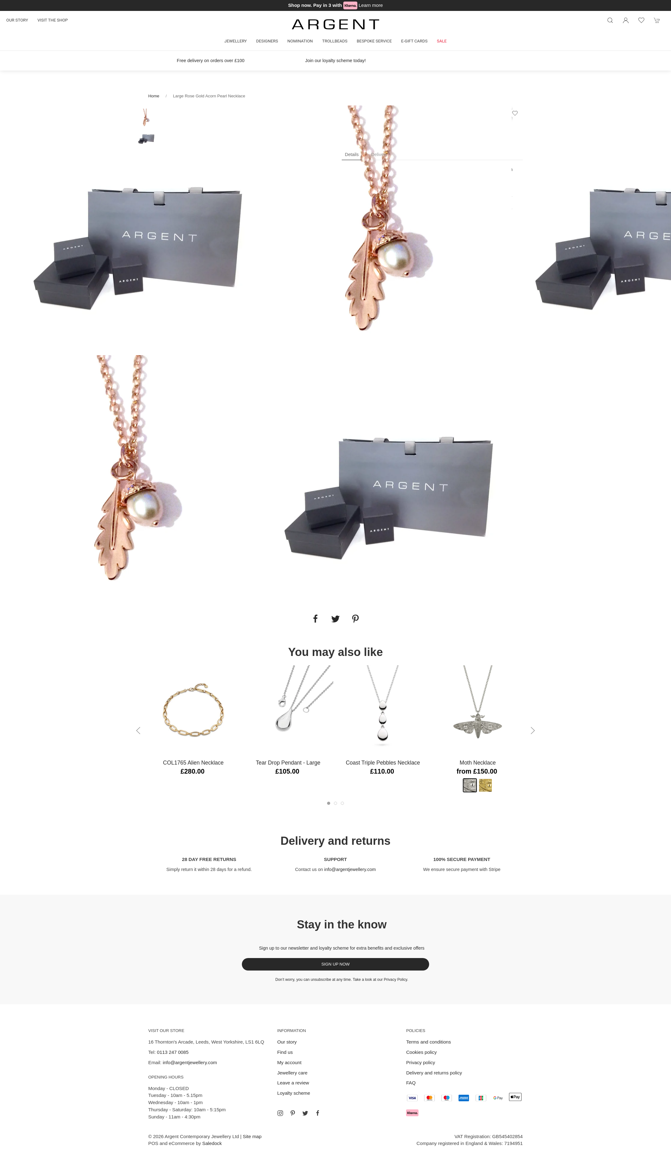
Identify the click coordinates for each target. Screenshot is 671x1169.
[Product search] (610, 20)
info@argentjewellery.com (350, 869)
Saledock (212, 1143)
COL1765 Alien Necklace (193, 763)
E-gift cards (414, 41)
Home (153, 96)
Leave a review (293, 1082)
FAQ (410, 1082)
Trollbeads (334, 41)
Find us (285, 1052)
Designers (267, 41)
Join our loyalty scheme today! (335, 60)
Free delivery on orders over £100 (211, 60)
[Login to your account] (626, 20)
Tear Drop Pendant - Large (288, 763)
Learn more (371, 5)
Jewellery (235, 41)
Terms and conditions (428, 1041)
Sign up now (335, 964)
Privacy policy (420, 1062)
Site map (252, 1136)
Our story (17, 20)
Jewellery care (292, 1072)
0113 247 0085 (173, 1052)
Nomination (300, 41)
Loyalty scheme (293, 1093)
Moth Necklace (478, 763)
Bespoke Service (374, 41)
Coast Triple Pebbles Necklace (383, 763)
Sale (442, 41)
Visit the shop (52, 20)
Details (352, 154)
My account (289, 1062)
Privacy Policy (395, 979)
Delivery (379, 154)
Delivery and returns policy (434, 1072)
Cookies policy (421, 1052)
